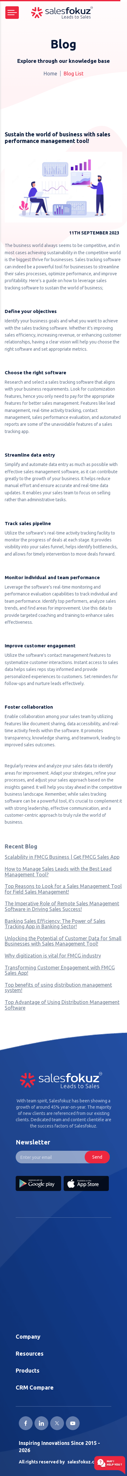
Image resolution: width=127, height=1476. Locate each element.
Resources (30, 1353)
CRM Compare (35, 1387)
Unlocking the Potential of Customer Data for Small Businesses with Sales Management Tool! (63, 941)
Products (28, 1370)
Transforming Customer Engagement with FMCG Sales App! (60, 970)
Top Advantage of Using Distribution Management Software (62, 1005)
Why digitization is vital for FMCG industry (53, 955)
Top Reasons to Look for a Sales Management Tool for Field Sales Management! (63, 889)
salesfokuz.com (84, 1461)
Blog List (73, 73)
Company (28, 1336)
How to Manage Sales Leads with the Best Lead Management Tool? (58, 871)
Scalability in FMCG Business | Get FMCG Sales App (62, 857)
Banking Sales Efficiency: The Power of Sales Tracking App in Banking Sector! (55, 924)
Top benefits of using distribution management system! (58, 987)
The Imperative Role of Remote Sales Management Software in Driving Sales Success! (62, 906)
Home (50, 73)
